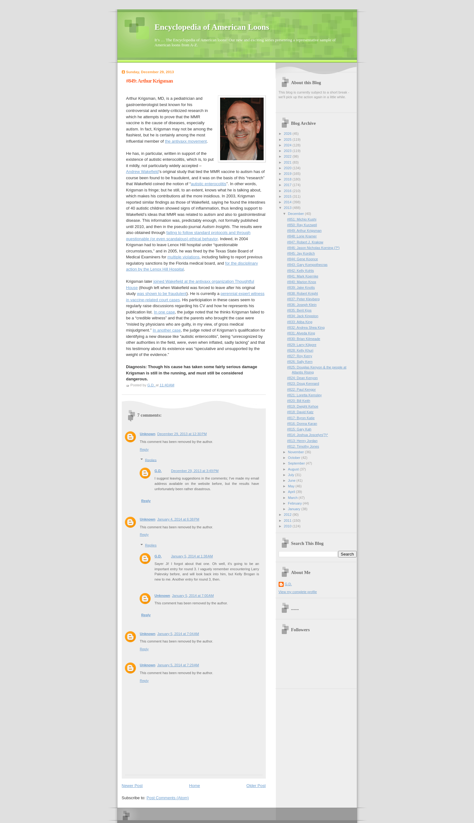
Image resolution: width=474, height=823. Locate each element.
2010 (288, 526)
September (297, 463)
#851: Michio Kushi (301, 219)
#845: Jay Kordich (301, 253)
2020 (288, 168)
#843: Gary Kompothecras (307, 265)
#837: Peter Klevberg (303, 299)
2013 (288, 208)
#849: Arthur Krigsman (304, 230)
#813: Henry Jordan (302, 441)
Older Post (255, 785)
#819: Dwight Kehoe (302, 406)
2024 (288, 145)
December (296, 214)
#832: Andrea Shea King (306, 327)
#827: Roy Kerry (299, 356)
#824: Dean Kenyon (302, 378)
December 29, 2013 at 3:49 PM (195, 471)
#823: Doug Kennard (303, 383)
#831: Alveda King (301, 333)
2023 (288, 151)
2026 (288, 133)
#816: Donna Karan (302, 423)
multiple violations (183, 257)
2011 (288, 520)
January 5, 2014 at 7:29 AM (178, 665)
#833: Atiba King (299, 322)
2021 (288, 162)
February (295, 503)
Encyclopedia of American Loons (212, 27)
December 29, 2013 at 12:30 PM (182, 434)
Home (194, 785)
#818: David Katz (300, 412)
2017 (288, 185)
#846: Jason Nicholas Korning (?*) (313, 248)
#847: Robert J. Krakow (305, 242)
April (292, 492)
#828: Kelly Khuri (300, 350)
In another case (167, 330)
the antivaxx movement (186, 141)
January (294, 509)
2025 (288, 139)
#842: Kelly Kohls (300, 270)
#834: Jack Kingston (302, 316)
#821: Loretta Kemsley (304, 395)
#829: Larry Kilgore (301, 345)
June (292, 480)
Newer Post (132, 785)
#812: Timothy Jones (303, 446)
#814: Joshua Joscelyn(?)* (307, 435)
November (296, 452)
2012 (288, 514)
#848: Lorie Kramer (302, 236)
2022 (288, 156)
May (292, 486)
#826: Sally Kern (299, 361)
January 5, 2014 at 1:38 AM (192, 556)
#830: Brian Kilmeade (303, 339)
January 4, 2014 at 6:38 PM (178, 519)
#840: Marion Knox (301, 282)
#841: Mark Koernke (302, 276)
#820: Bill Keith (298, 401)
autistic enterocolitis (208, 183)
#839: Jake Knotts (301, 287)
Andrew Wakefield (142, 171)
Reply (144, 449)
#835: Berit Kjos (299, 310)
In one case (164, 312)
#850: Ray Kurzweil (302, 225)
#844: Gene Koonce (302, 259)
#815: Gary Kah (299, 429)
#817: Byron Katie (301, 418)
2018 (288, 179)
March (293, 498)
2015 (288, 196)
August (294, 469)
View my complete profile (298, 592)
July (291, 475)
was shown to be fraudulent (161, 293)
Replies (151, 460)
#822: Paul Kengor (301, 389)
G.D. (158, 471)
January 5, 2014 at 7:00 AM (193, 595)
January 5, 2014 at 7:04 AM (178, 634)
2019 (288, 173)
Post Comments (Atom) (168, 797)
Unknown (148, 434)
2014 (288, 202)
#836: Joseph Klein (302, 305)
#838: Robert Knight (302, 293)
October (294, 458)
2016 (288, 191)
